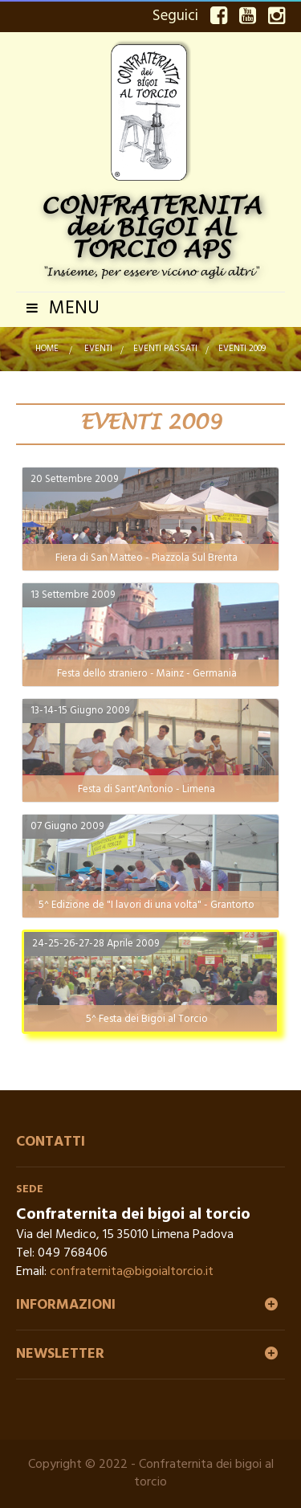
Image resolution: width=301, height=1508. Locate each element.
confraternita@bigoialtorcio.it (132, 1271)
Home (47, 348)
